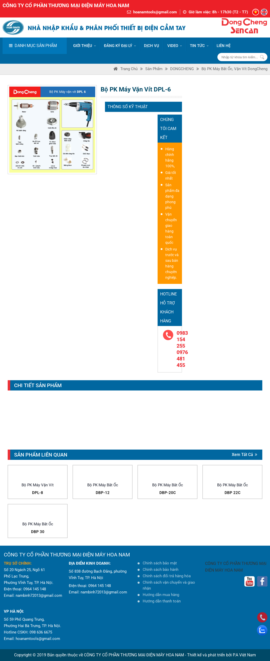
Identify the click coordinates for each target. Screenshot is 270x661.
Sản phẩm (153, 69)
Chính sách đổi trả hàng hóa (167, 576)
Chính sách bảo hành (160, 569)
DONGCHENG (182, 69)
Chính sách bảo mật (160, 563)
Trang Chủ (129, 69)
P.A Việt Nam (244, 655)
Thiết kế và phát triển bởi (209, 655)
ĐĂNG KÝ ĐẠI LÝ (120, 45)
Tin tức (199, 45)
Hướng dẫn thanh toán (162, 601)
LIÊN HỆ (223, 45)
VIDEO (174, 45)
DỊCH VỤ (151, 45)
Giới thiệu (84, 45)
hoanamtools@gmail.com (155, 12)
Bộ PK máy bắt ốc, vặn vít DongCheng (234, 69)
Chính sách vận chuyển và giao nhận (169, 585)
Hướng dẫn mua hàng (161, 594)
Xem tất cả (244, 454)
